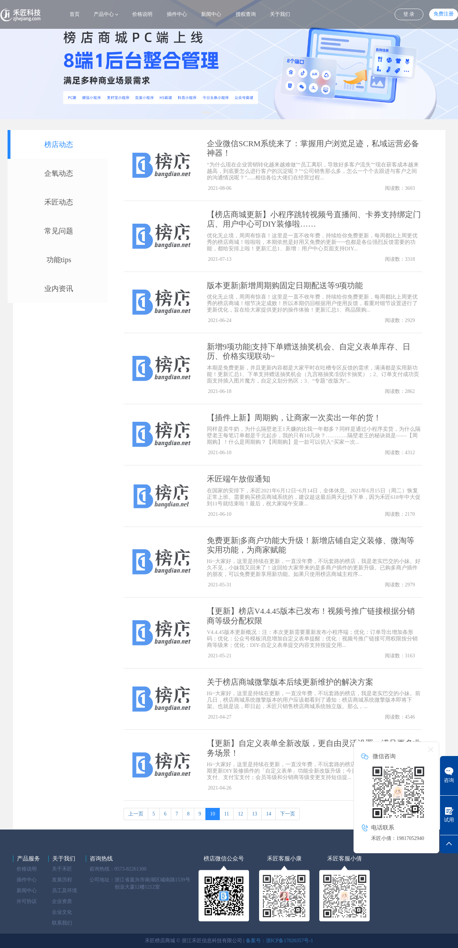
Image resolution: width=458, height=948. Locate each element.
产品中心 (104, 14)
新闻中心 (211, 14)
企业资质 (62, 901)
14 (268, 814)
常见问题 (58, 231)
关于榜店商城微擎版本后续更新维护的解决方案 (290, 682)
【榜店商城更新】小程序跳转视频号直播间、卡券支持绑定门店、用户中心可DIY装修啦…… (314, 219)
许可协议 (27, 901)
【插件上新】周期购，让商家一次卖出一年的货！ (294, 417)
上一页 (135, 814)
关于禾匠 (62, 869)
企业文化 (62, 912)
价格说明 (142, 14)
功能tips (58, 260)
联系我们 (62, 923)
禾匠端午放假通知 (238, 478)
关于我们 (280, 14)
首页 (75, 14)
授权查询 (246, 14)
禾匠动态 (58, 202)
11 (226, 814)
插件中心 (177, 14)
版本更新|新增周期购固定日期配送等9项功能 (285, 285)
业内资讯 (58, 288)
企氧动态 (58, 173)
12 (240, 814)
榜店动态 (58, 144)
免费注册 (443, 14)
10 (212, 814)
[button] (206, 112)
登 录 (409, 14)
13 (254, 814)
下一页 (287, 814)
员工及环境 (64, 890)
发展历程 (62, 879)
